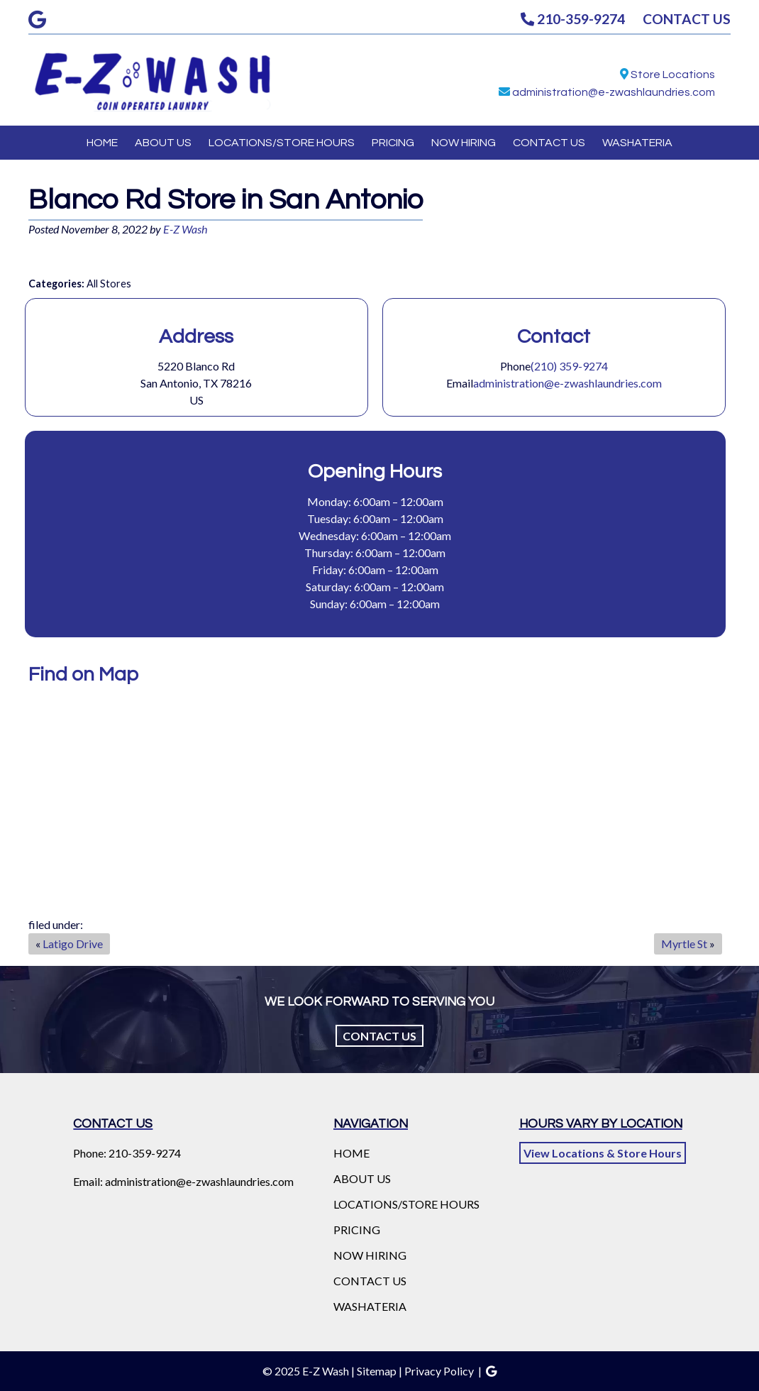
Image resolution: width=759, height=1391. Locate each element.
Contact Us (379, 1036)
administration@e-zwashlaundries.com (613, 92)
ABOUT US (163, 142)
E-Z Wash (185, 229)
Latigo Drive (73, 943)
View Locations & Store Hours (602, 1153)
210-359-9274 (573, 19)
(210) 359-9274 (569, 366)
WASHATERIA (637, 142)
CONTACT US (687, 19)
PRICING (393, 142)
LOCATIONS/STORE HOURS (282, 142)
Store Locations (673, 74)
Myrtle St (684, 943)
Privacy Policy (439, 1371)
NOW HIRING (463, 142)
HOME (102, 142)
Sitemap (377, 1371)
